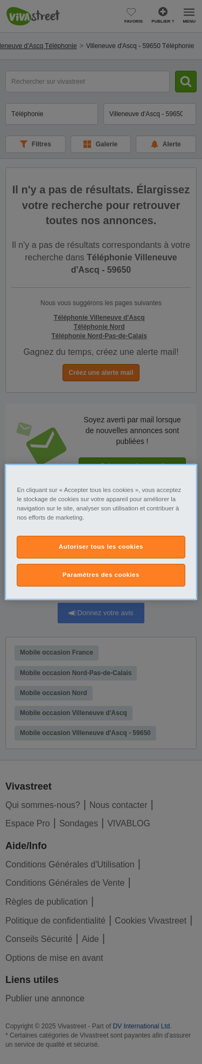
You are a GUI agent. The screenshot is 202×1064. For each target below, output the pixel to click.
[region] (101, 532)
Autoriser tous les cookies (101, 546)
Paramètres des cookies (101, 574)
